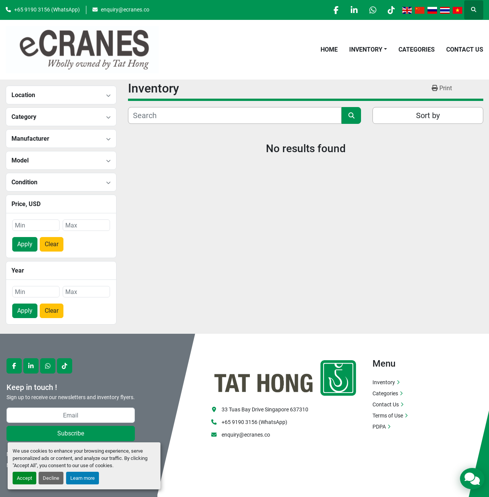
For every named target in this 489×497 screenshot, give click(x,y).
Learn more (82, 478)
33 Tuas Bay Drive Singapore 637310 (265, 409)
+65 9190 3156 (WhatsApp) (47, 9)
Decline (51, 478)
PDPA (379, 427)
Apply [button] (24, 244)
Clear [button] (51, 244)
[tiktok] (390, 9)
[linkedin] (351, 9)
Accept (24, 478)
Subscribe (70, 433)
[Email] (70, 415)
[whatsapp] (371, 9)
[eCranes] (285, 377)
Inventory (365, 49)
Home (329, 49)
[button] (368, 49)
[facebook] (332, 9)
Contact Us (464, 49)
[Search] (235, 115)
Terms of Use (387, 416)
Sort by (428, 115)
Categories (416, 49)
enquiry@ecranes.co (125, 9)
